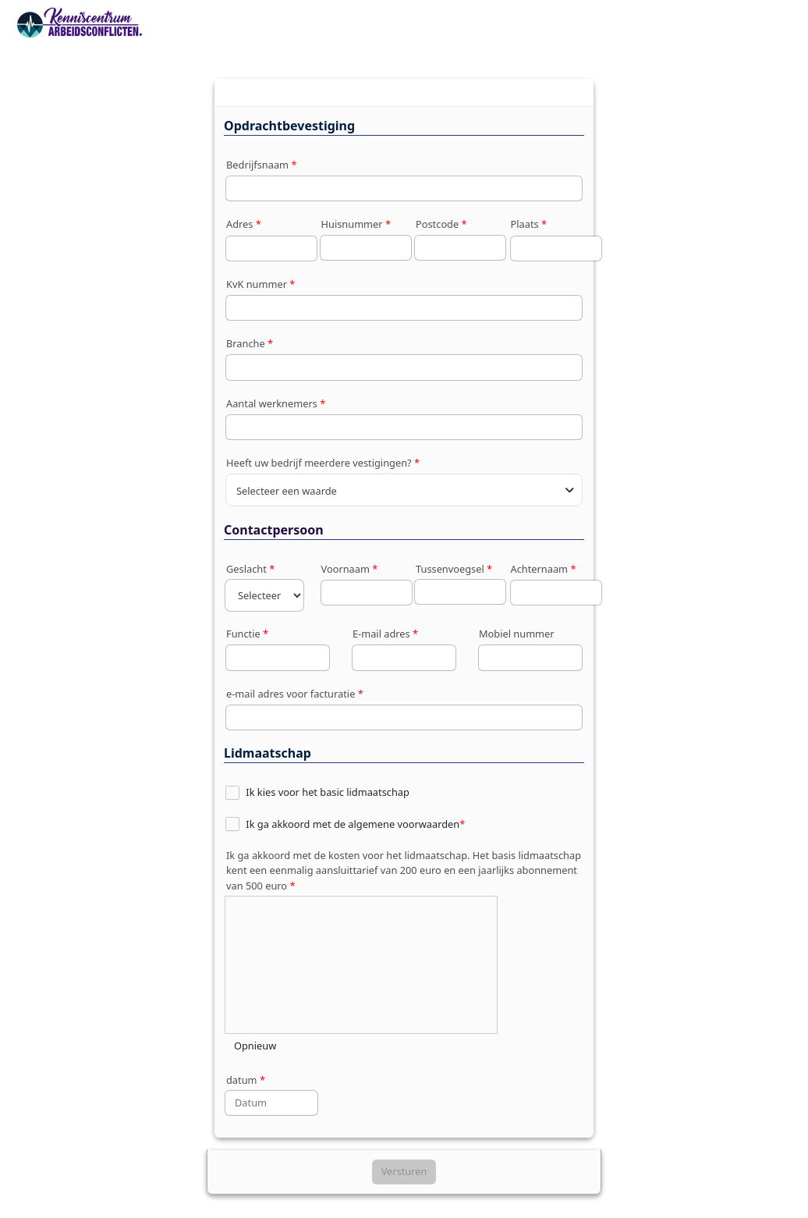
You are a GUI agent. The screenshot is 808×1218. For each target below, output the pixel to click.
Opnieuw (255, 1046)
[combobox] (404, 490)
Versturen (404, 1171)
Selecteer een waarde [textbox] (286, 491)
